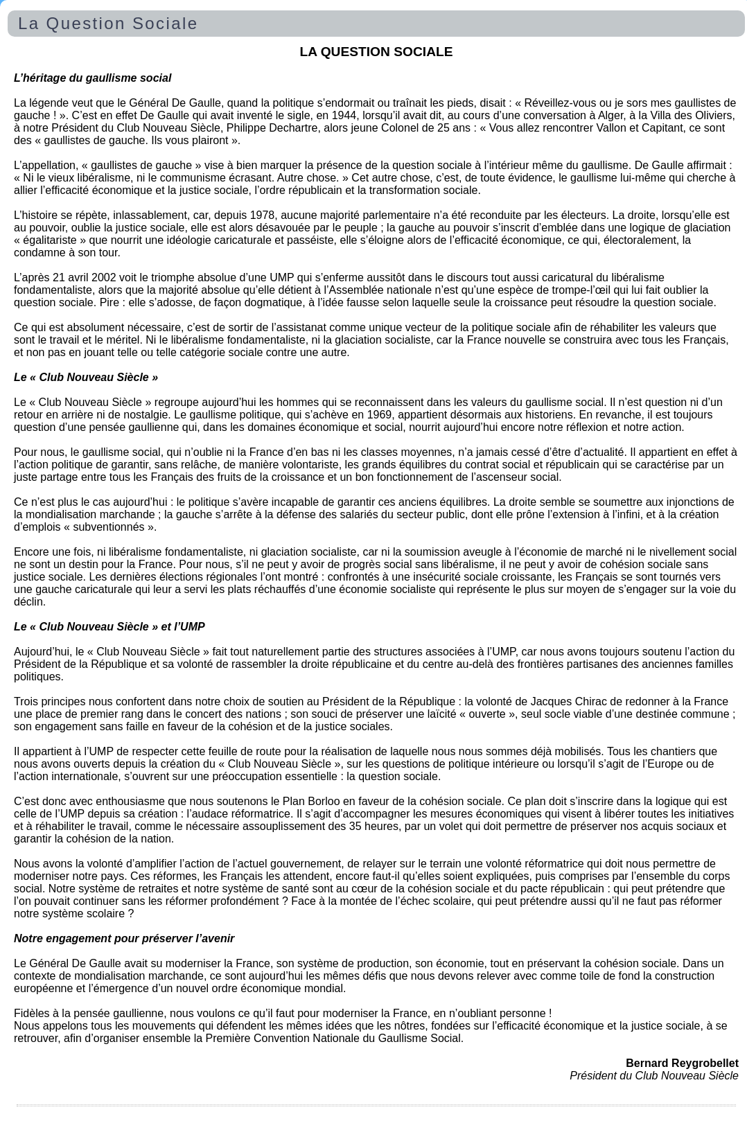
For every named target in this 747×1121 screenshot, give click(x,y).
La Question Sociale (108, 23)
